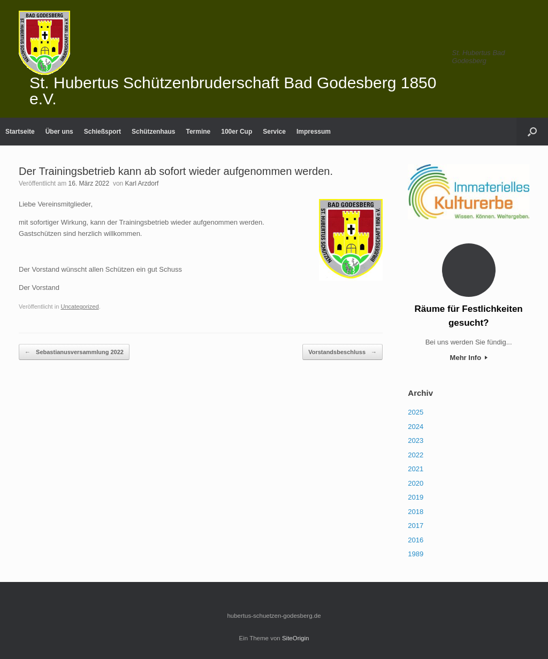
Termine (198, 131)
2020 (415, 483)
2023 (415, 440)
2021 (415, 469)
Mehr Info (469, 358)
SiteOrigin (295, 638)
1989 (415, 554)
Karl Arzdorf (142, 183)
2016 (415, 540)
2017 (415, 526)
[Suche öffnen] (532, 131)
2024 (415, 427)
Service (274, 131)
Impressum (313, 131)
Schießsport (102, 131)
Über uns (59, 131)
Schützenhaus (153, 131)
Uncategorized (79, 306)
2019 (415, 497)
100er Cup (236, 131)
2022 (415, 455)
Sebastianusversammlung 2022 (74, 352)
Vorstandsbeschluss (342, 352)
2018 (415, 512)
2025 (415, 412)
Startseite (20, 131)
